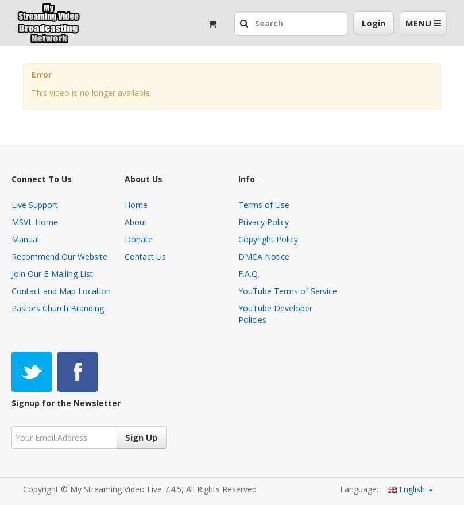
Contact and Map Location (61, 291)
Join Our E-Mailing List (52, 273)
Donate (139, 239)
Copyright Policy (268, 239)
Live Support (34, 204)
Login (373, 23)
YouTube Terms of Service (287, 291)
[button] (245, 24)
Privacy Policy (263, 222)
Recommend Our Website (59, 256)
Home (136, 204)
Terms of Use (263, 204)
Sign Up (141, 437)
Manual (25, 239)
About (136, 222)
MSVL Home (34, 222)
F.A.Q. (249, 273)
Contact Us (145, 256)
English (410, 489)
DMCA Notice (263, 256)
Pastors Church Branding (57, 308)
